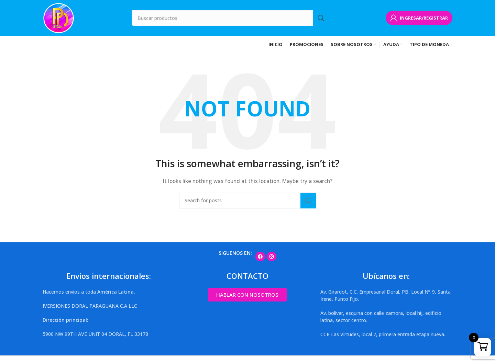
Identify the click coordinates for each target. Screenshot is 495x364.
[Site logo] (59, 17)
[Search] (230, 18)
